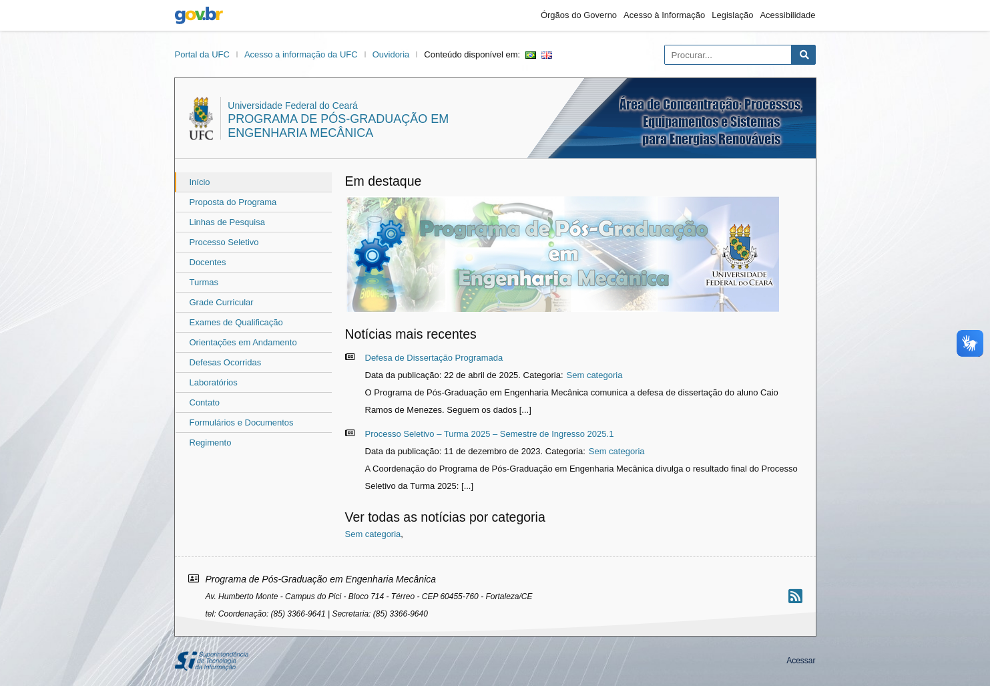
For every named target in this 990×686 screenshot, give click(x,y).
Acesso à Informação (664, 15)
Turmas (204, 282)
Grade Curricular (222, 302)
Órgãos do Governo (579, 15)
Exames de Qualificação (236, 322)
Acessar (800, 660)
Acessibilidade (787, 15)
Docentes (208, 262)
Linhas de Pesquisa (227, 222)
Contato (205, 402)
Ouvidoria (391, 54)
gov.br (199, 15)
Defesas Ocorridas (226, 362)
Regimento (211, 443)
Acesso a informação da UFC (301, 54)
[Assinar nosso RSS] (795, 596)
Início (200, 182)
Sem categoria (595, 375)
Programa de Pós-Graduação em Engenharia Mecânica (338, 126)
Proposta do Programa (233, 202)
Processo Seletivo (224, 242)
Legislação (732, 15)
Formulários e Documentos (242, 422)
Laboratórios (214, 382)
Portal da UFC (202, 54)
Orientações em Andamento (243, 342)
